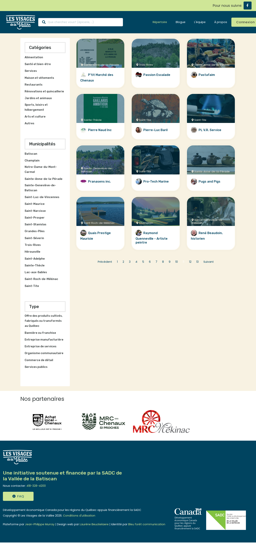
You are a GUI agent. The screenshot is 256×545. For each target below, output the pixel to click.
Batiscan (31, 153)
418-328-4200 (36, 486)
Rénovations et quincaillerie (44, 91)
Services (31, 71)
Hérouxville (32, 251)
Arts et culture (35, 116)
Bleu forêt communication (146, 524)
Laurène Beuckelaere (94, 524)
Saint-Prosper (35, 217)
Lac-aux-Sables (36, 272)
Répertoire (160, 22)
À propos (220, 22)
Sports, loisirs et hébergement (36, 107)
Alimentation (34, 57)
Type (34, 306)
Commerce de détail (39, 360)
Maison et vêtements (39, 78)
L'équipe (200, 22)
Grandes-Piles (35, 231)
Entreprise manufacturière (44, 339)
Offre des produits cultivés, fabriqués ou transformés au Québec (44, 321)
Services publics (36, 367)
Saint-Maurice (35, 204)
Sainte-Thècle (35, 265)
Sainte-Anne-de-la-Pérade (43, 179)
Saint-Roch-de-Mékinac (41, 279)
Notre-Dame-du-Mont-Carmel (41, 169)
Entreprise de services (40, 346)
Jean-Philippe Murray (39, 524)
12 (190, 262)
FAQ (18, 496)
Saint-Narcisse (35, 211)
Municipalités (42, 144)
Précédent (105, 262)
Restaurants (33, 84)
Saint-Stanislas (35, 224)
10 (176, 262)
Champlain (32, 160)
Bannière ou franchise (40, 333)
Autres (29, 123)
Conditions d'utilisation (79, 516)
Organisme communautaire (44, 353)
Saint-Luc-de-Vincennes (42, 197)
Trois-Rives (33, 245)
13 (197, 262)
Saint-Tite (32, 286)
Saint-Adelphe (35, 258)
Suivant (208, 262)
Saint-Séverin (34, 238)
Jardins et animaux (38, 98)
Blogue (180, 22)
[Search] (80, 22)
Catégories (40, 47)
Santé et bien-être (38, 64)
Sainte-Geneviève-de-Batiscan (40, 188)
